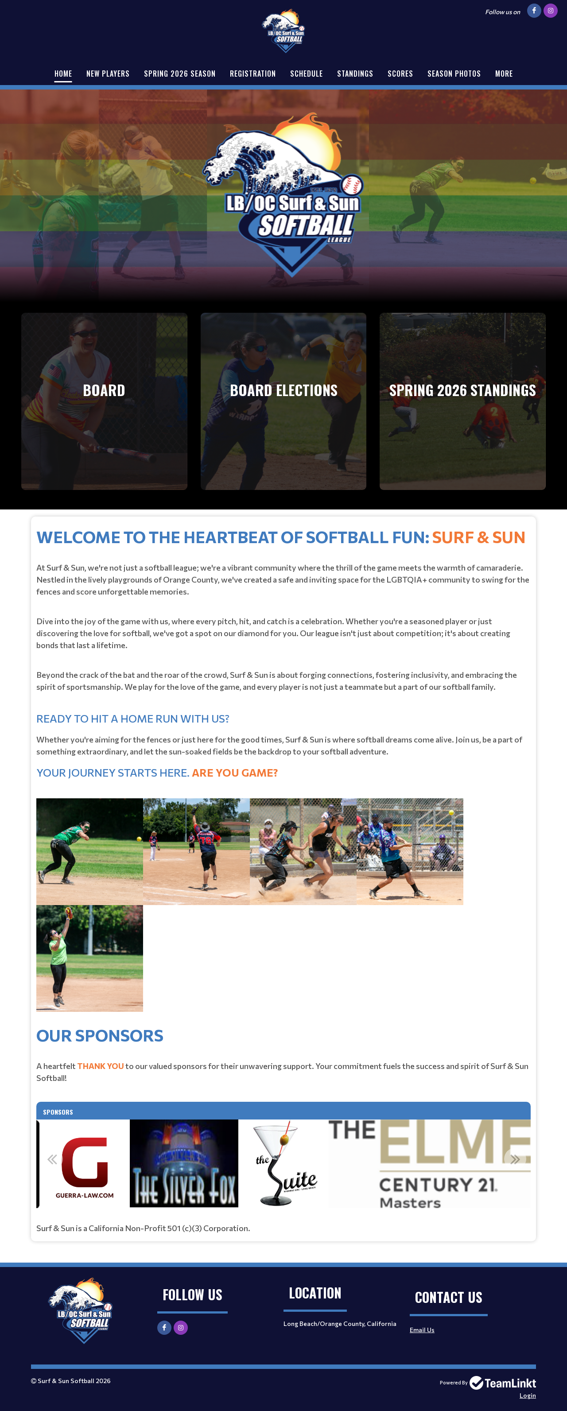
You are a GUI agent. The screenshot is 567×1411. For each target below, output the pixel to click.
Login (528, 1395)
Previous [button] (52, 1159)
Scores (400, 73)
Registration (253, 73)
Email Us (422, 1329)
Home (63, 73)
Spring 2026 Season (180, 73)
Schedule (306, 73)
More (504, 73)
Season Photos (454, 73)
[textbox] (283, 773)
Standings (355, 73)
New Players (108, 73)
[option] (283, 1163)
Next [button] (515, 1159)
